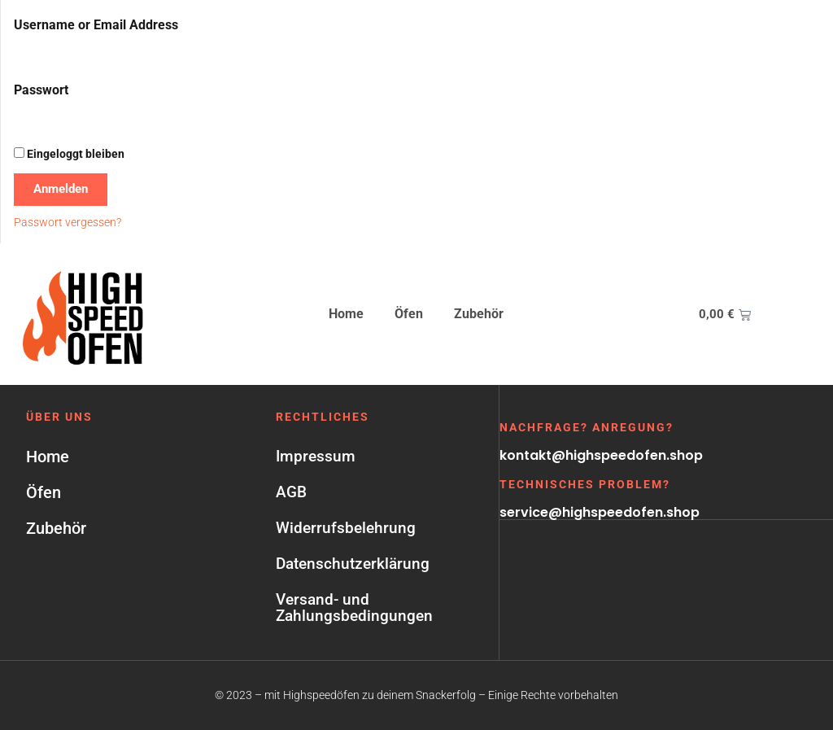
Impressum (315, 456)
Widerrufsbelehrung (346, 527)
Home (346, 313)
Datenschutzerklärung (353, 563)
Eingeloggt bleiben (69, 153)
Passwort (41, 90)
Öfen (409, 313)
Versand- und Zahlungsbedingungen (354, 607)
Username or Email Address (96, 25)
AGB (291, 492)
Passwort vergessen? (67, 222)
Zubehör (479, 313)
